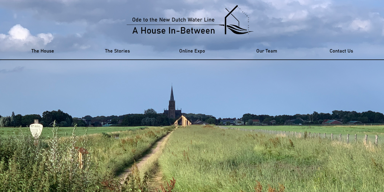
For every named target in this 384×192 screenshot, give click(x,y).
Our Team (266, 51)
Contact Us (341, 51)
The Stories (117, 51)
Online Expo (192, 51)
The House (42, 51)
